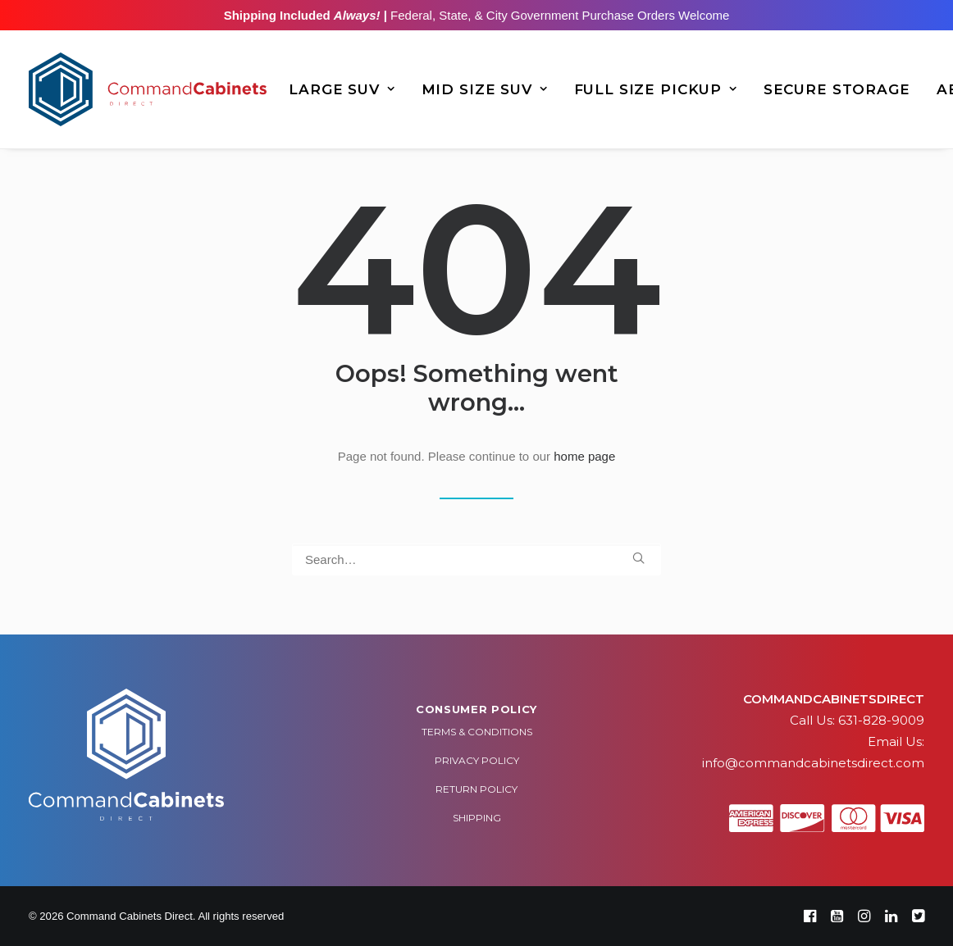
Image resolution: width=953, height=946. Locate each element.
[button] (638, 557)
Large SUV (341, 89)
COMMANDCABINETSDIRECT (833, 699)
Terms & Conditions (477, 731)
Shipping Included (302, 15)
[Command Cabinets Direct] (148, 89)
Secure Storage (837, 89)
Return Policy (476, 789)
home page (584, 456)
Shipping (477, 818)
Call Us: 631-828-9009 (857, 720)
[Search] (476, 559)
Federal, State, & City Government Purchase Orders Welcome (558, 15)
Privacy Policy (477, 760)
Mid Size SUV (485, 89)
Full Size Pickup (655, 89)
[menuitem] (341, 89)
